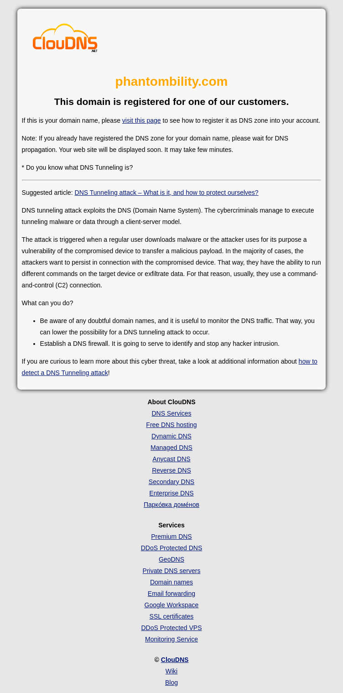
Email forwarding (171, 593)
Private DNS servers (172, 570)
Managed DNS (171, 447)
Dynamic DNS (171, 436)
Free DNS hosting (171, 424)
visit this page (141, 120)
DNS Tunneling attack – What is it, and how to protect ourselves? (167, 192)
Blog (171, 682)
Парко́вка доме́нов (171, 504)
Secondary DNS (171, 481)
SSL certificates (172, 616)
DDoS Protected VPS (171, 627)
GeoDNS (171, 559)
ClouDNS (175, 659)
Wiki (171, 671)
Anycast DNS (171, 459)
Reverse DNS (171, 470)
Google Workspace (172, 605)
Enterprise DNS (171, 493)
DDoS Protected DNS (172, 548)
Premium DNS (171, 536)
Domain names (171, 582)
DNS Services (171, 413)
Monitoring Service (171, 639)
